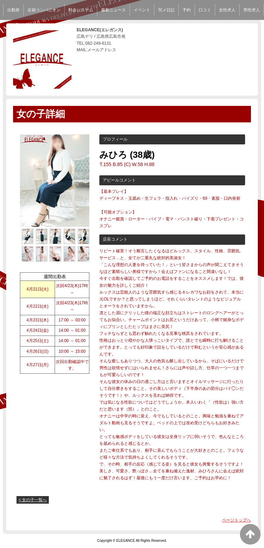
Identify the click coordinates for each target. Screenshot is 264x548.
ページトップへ (236, 520)
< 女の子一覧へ (33, 499)
